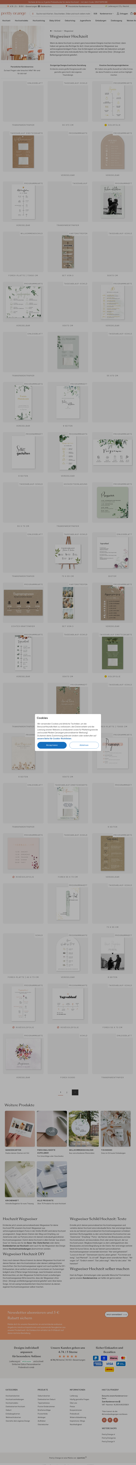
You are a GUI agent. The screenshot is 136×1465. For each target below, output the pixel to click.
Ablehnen (84, 745)
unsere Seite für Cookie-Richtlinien (54, 738)
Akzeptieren (52, 745)
